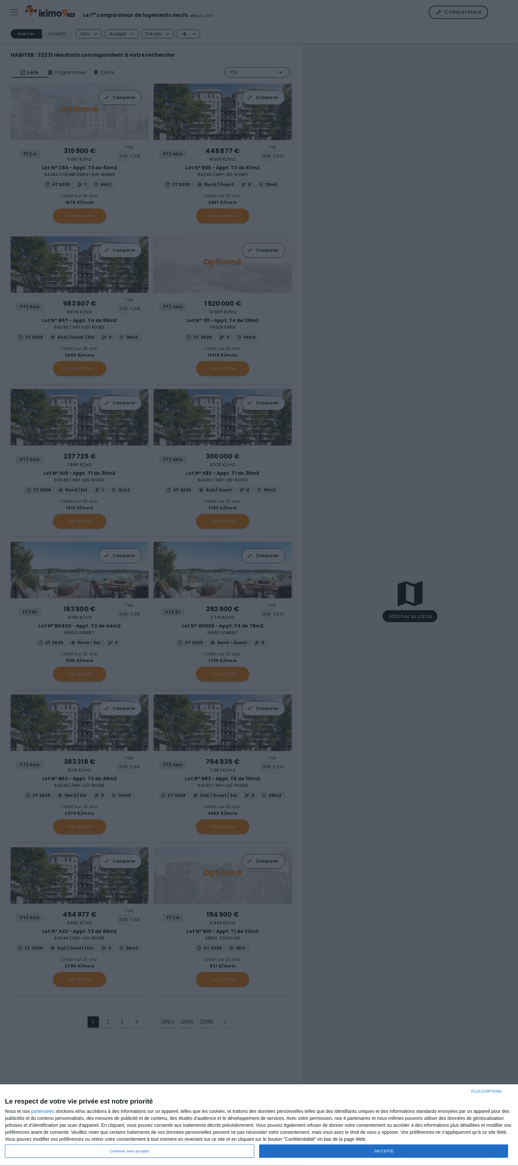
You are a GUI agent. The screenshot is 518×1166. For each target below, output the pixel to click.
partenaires (42, 1111)
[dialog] (259, 1125)
